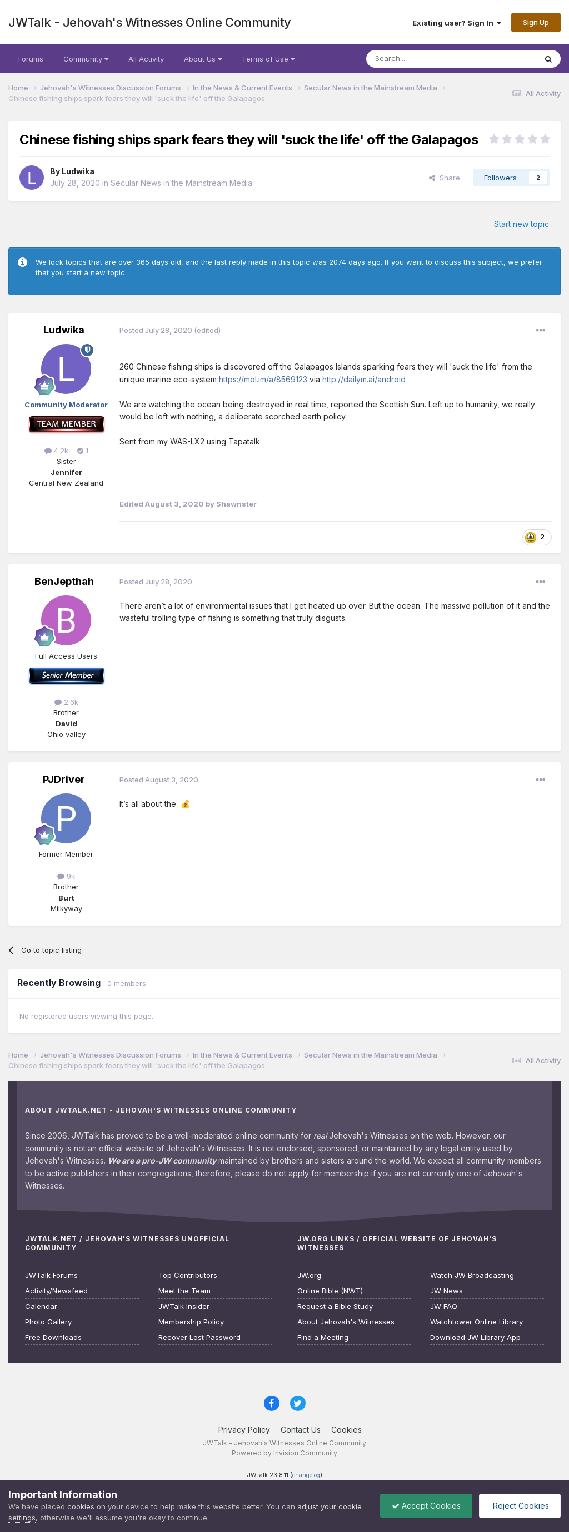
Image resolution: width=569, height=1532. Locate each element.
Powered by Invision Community (284, 1453)
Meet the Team (184, 1291)
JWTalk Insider (183, 1306)
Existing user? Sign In (456, 22)
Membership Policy (191, 1322)
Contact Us (301, 1429)
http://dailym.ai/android (364, 379)
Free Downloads (53, 1337)
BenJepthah (64, 581)
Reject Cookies (520, 1505)
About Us (203, 58)
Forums (30, 58)
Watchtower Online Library (476, 1322)
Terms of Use (268, 58)
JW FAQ (443, 1306)
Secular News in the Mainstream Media (181, 183)
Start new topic (521, 224)
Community (85, 58)
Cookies (346, 1429)
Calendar (41, 1306)
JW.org (309, 1275)
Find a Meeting (322, 1337)
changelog (306, 1475)
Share (444, 177)
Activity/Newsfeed (56, 1291)
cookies (80, 1506)
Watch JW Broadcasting (472, 1275)
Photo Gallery (48, 1322)
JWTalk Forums (51, 1275)
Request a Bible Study (335, 1306)
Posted (155, 330)
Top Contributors (187, 1275)
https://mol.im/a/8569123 (263, 379)
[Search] (423, 59)
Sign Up (536, 22)
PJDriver (64, 779)
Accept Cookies (426, 1505)
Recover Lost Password (199, 1337)
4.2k (56, 450)
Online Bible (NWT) (330, 1291)
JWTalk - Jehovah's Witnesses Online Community (149, 22)
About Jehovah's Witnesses (346, 1322)
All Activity (146, 58)
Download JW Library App (475, 1337)
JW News (446, 1291)
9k (66, 876)
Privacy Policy (244, 1429)
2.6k (66, 701)
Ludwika (78, 171)
